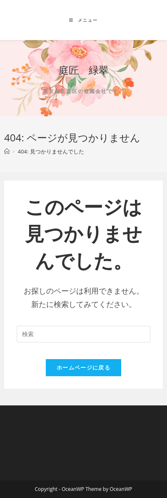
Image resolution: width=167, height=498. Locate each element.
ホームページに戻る (83, 367)
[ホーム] (7, 151)
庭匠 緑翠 (84, 70)
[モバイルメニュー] (83, 20)
